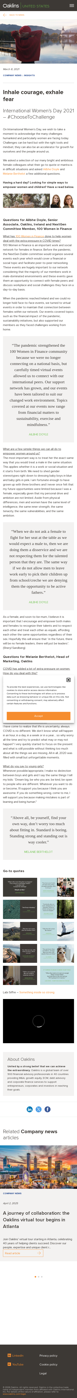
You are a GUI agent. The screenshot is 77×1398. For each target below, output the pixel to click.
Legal (43, 1373)
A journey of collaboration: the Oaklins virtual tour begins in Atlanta (36, 1219)
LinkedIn (15, 1356)
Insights (29, 75)
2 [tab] (38, 1277)
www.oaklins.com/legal (14, 1394)
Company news (12, 75)
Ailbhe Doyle (51, 169)
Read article (23, 1253)
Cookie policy (48, 1364)
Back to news (13, 15)
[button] (68, 680)
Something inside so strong (36, 992)
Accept (38, 716)
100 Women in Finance (29, 236)
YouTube (15, 1364)
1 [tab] (35, 1277)
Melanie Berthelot (14, 174)
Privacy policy (48, 1356)
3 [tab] (42, 1277)
